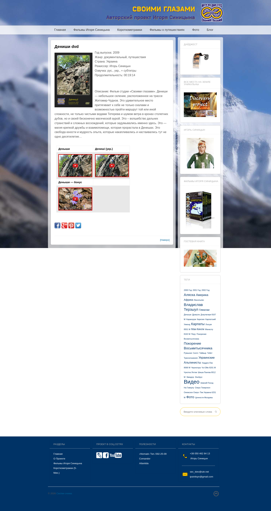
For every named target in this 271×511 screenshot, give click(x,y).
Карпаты (198, 324)
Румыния (188, 353)
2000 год (188, 290)
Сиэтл (195, 353)
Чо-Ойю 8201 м (209, 367)
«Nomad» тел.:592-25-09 (153, 454)
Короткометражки (129, 30)
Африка (188, 299)
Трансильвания (191, 358)
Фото (195, 30)
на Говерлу (189, 388)
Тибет (209, 353)
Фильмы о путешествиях (167, 30)
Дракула (196, 314)
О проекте (59, 458)
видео (192, 382)
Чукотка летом (190, 372)
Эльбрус (199, 377)
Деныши (187, 314)
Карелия (201, 319)
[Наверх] (165, 240)
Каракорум (191, 319)
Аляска (189, 295)
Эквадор (190, 377)
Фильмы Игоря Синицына (91, 30)
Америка (202, 295)
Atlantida (143, 463)
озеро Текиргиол (202, 388)
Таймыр (202, 353)
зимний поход (206, 383)
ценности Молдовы (204, 397)
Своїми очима (64, 493)
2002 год (206, 290)
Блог (210, 30)
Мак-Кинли (197, 329)
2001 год (197, 290)
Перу (193, 334)
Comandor (144, 458)
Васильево (199, 300)
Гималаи (204, 309)
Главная (60, 30)
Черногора (196, 367)
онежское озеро (191, 392)
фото (190, 397)
